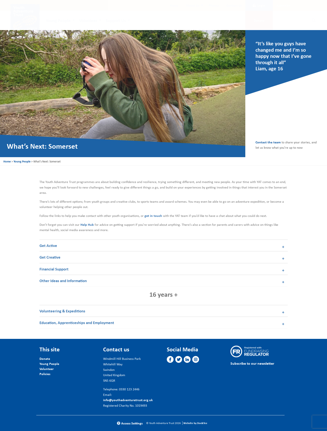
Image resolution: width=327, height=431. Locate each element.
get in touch (153, 215)
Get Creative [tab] (49, 257)
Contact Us (234, 5)
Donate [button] (259, 20)
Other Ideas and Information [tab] (63, 280)
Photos (214, 5)
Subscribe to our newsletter (252, 363)
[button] (170, 360)
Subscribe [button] (283, 5)
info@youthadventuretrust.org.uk (128, 400)
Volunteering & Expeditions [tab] (62, 310)
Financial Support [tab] (54, 269)
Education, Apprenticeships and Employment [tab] (76, 322)
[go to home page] (25, 18)
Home (174, 5)
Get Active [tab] (48, 245)
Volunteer (88, 20)
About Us (192, 5)
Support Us (116, 20)
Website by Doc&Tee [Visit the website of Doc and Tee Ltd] (195, 423)
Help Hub (87, 224)
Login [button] (259, 5)
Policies (44, 373)
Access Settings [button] (130, 423)
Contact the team (268, 142)
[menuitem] (174, 5)
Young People (58, 20)
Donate (44, 358)
